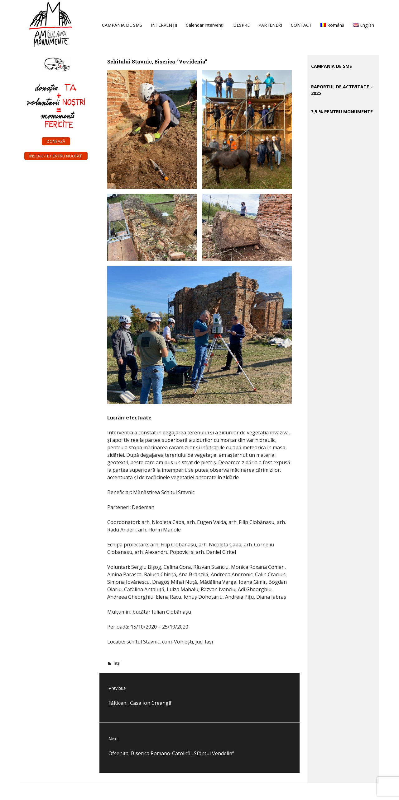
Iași (116, 663)
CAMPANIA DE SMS (122, 25)
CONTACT (301, 25)
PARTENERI (270, 25)
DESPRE (241, 25)
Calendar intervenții (205, 25)
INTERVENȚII (164, 25)
